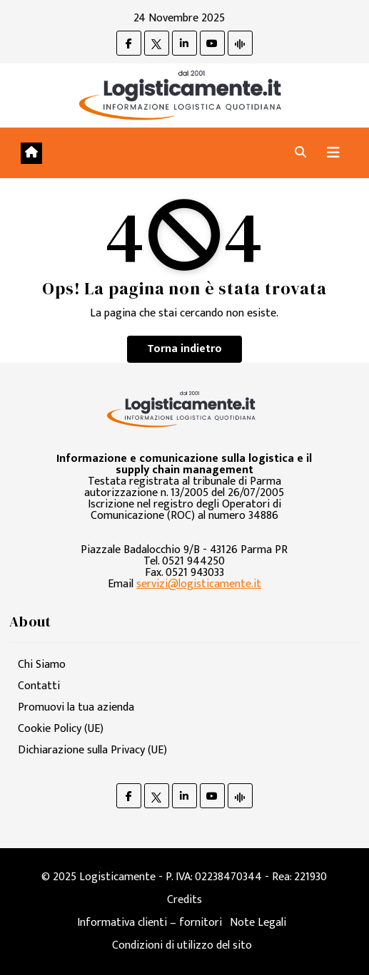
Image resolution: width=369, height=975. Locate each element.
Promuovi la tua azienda (76, 707)
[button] (300, 152)
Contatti (39, 686)
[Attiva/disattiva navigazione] (333, 153)
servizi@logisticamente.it (198, 584)
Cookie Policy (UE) (60, 728)
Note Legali (258, 922)
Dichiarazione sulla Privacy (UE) (92, 750)
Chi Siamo (42, 664)
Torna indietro (184, 348)
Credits (184, 899)
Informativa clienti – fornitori (149, 922)
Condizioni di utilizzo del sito (182, 945)
